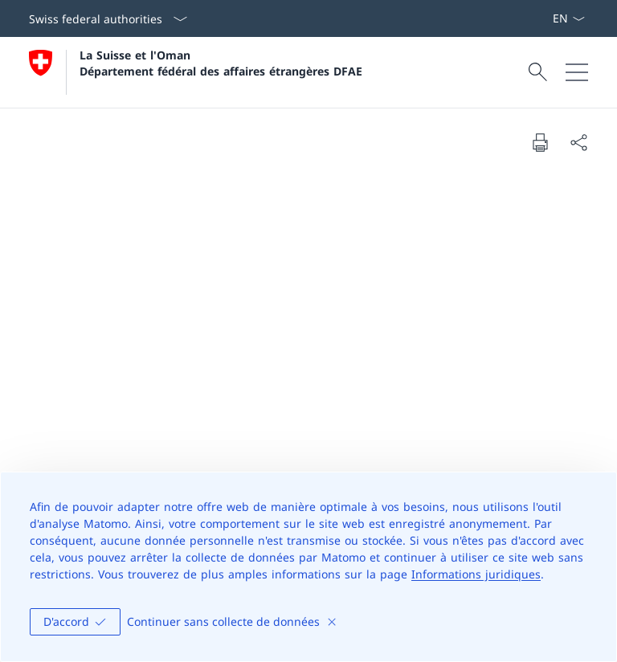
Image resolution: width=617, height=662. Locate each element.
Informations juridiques (476, 574)
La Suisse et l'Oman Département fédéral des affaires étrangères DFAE (221, 62)
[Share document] (578, 142)
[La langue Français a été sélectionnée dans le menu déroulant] (568, 18)
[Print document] (540, 142)
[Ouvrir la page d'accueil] (195, 72)
